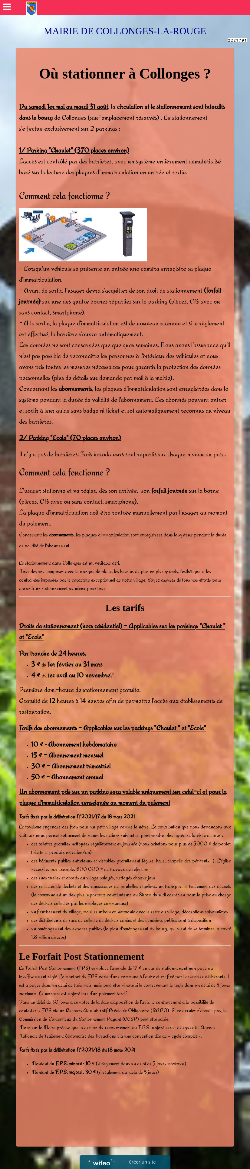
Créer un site (142, 1162)
